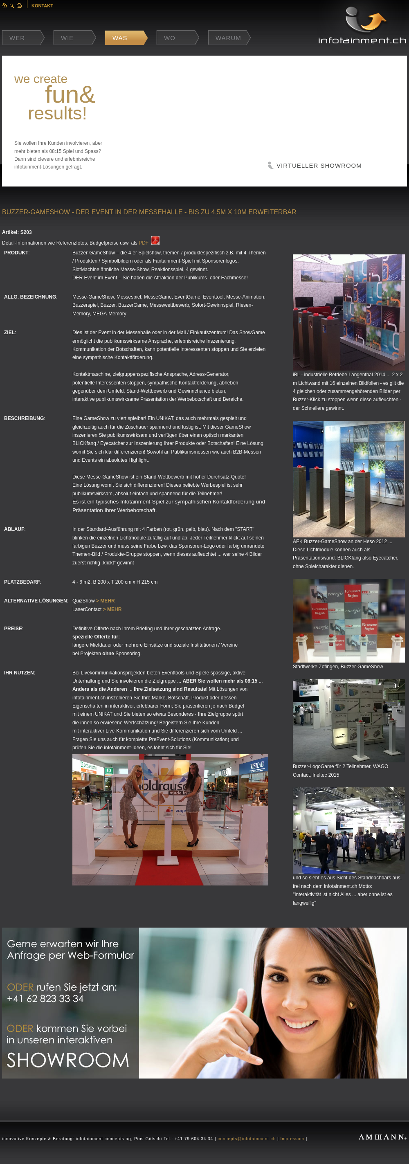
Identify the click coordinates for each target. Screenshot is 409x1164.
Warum (228, 37)
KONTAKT (42, 5)
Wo (169, 37)
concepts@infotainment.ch (247, 1139)
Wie (67, 37)
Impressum (292, 1139)
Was (120, 37)
